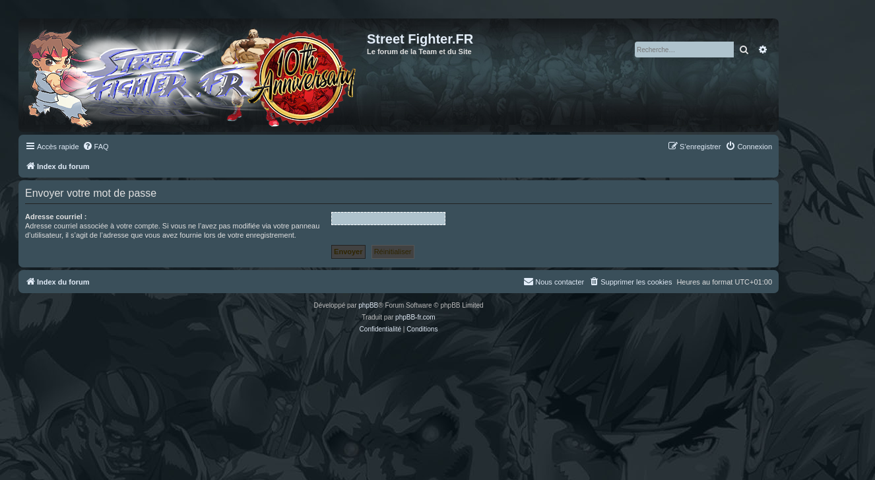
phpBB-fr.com (415, 317)
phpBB (368, 305)
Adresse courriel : (56, 217)
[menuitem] (95, 146)
